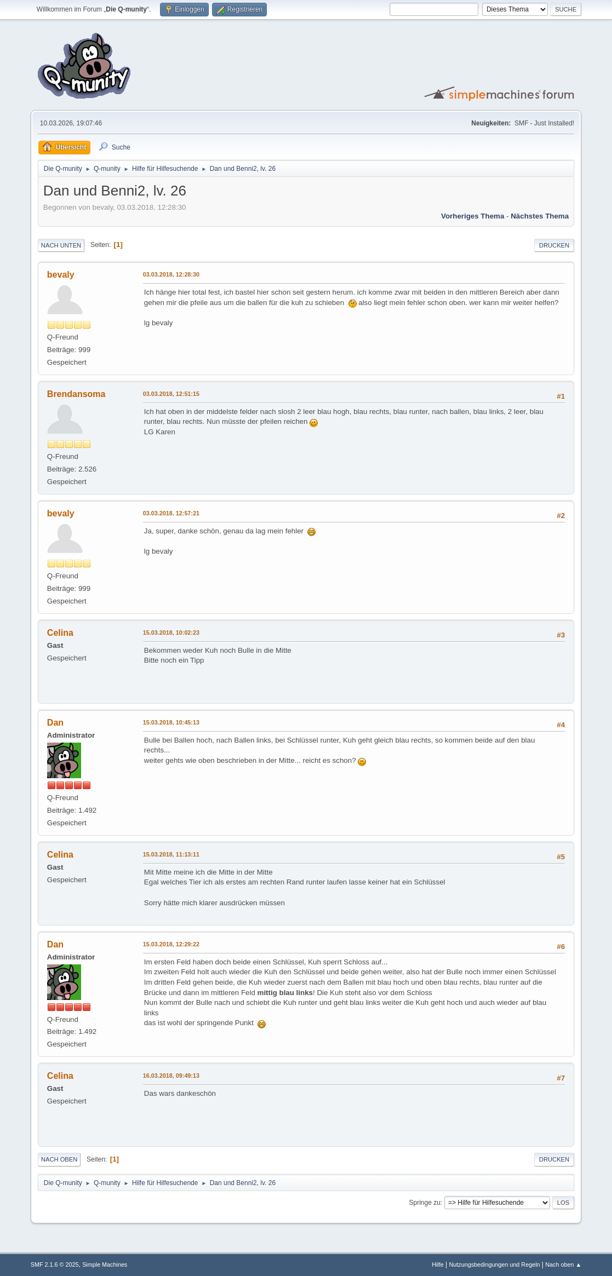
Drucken (554, 245)
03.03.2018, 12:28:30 (171, 274)
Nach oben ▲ (563, 1264)
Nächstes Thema (540, 216)
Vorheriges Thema (472, 216)
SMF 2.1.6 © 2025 (55, 1264)
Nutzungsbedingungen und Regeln (494, 1264)
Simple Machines (104, 1264)
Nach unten (61, 245)
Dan (55, 722)
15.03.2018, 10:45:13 (171, 722)
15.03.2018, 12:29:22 (171, 944)
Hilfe (438, 1264)
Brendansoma (76, 394)
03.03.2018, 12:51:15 (171, 393)
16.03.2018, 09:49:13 (171, 1075)
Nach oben (59, 1159)
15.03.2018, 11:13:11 (171, 854)
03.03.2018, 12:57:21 (171, 513)
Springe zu (425, 1202)
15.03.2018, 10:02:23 (171, 632)
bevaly (61, 274)
